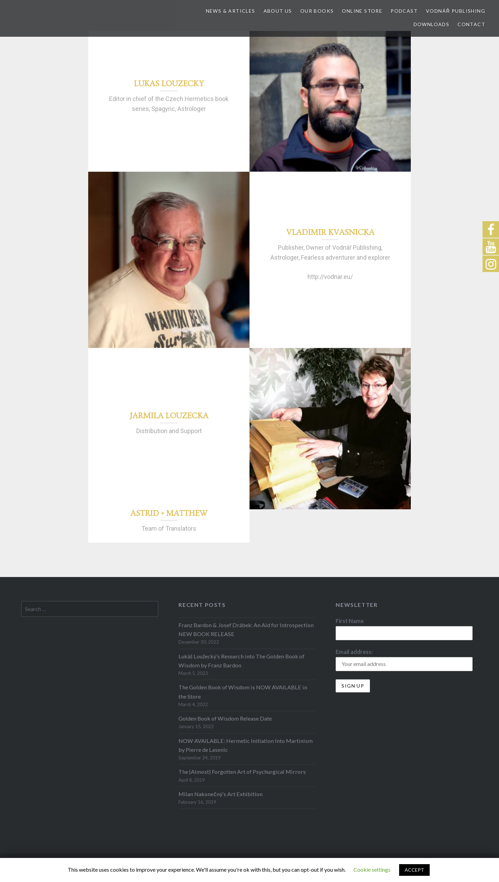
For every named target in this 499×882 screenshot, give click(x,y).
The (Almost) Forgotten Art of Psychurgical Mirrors (242, 771)
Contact (471, 24)
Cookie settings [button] (372, 869)
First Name (350, 621)
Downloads (432, 24)
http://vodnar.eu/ (330, 276)
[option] (330, 101)
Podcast (404, 11)
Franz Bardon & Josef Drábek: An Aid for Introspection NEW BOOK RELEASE (246, 629)
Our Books (317, 11)
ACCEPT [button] (414, 870)
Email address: (354, 651)
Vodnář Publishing (455, 11)
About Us (278, 11)
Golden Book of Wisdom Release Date (225, 718)
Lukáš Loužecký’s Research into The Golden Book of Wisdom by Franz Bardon (241, 660)
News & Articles (230, 11)
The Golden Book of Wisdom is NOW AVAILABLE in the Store (242, 691)
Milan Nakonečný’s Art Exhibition (220, 794)
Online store (362, 11)
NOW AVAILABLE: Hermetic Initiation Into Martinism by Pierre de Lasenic (245, 745)
